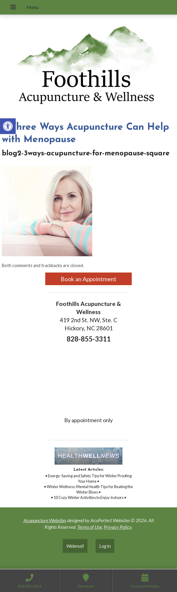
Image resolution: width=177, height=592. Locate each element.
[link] (8, 126)
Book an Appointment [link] (88, 279)
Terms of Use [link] (89, 527)
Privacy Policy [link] (117, 527)
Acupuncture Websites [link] (45, 520)
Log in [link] (105, 546)
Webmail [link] (75, 546)
